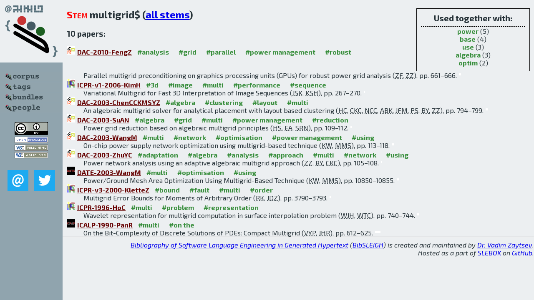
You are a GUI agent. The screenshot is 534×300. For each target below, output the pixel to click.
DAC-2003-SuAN (103, 120)
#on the (181, 225)
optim (468, 63)
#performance (256, 85)
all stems (167, 14)
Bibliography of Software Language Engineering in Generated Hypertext (239, 245)
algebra (468, 55)
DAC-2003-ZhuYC (104, 155)
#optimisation (239, 137)
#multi (213, 85)
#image (180, 85)
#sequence (308, 85)
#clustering (224, 102)
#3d (152, 85)
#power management (280, 52)
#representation (231, 207)
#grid (187, 52)
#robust (338, 52)
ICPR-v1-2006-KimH (109, 85)
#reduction (330, 120)
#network (190, 137)
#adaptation (158, 155)
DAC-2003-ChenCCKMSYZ (118, 102)
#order (261, 190)
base (468, 39)
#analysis (153, 52)
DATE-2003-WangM (109, 172)
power (468, 31)
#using (363, 137)
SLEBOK (489, 253)
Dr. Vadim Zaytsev (504, 245)
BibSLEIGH (368, 245)
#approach (285, 155)
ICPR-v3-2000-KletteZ (113, 190)
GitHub (522, 253)
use (468, 47)
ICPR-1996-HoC (101, 207)
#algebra (180, 102)
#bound (167, 190)
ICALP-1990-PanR (105, 225)
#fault (199, 190)
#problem (178, 207)
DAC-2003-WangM (107, 137)
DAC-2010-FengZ (104, 52)
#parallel (221, 52)
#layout (264, 102)
